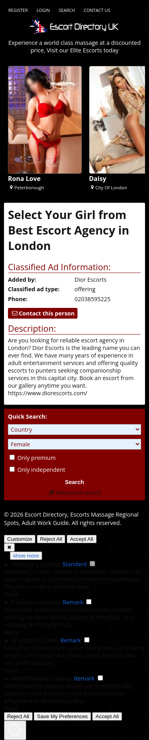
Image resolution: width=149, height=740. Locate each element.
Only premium (33, 457)
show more (26, 556)
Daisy (97, 178)
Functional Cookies (36, 602)
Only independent (37, 469)
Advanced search (74, 492)
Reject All (51, 539)
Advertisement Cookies (41, 678)
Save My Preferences (62, 716)
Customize (19, 539)
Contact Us (97, 10)
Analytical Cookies (35, 640)
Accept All (81, 539)
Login (43, 10)
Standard (74, 564)
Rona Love (24, 178)
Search (67, 10)
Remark (73, 602)
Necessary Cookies (36, 564)
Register (18, 10)
